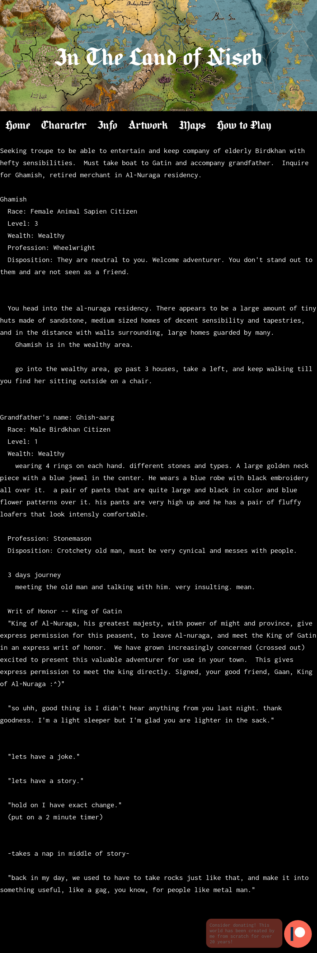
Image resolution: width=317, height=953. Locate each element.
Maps (192, 125)
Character (64, 125)
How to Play (244, 125)
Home (18, 125)
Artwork (148, 125)
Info (107, 125)
